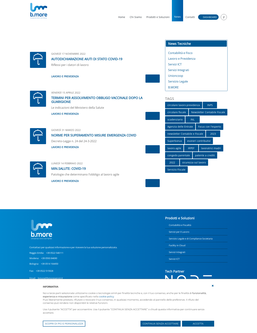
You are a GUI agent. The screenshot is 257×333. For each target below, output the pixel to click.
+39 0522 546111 (54, 252)
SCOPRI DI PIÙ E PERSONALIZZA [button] (64, 323)
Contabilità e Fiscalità (180, 225)
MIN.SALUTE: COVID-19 (68, 168)
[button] (212, 286)
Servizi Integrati (177, 252)
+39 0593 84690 (49, 258)
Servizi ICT (174, 258)
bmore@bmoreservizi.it (50, 278)
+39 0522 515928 (44, 270)
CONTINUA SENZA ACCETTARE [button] (160, 323)
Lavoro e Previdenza (65, 76)
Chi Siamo (136, 17)
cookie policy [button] (106, 296)
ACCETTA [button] (198, 323)
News (177, 16)
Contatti (190, 17)
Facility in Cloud (177, 245)
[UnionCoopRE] (38, 10)
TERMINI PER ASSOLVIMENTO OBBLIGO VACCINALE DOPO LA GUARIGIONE (96, 100)
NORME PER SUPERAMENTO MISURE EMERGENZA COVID (93, 135)
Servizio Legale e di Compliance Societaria (191, 238)
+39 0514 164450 (49, 263)
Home (121, 17)
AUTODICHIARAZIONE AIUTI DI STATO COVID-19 (86, 59)
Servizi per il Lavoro (179, 231)
